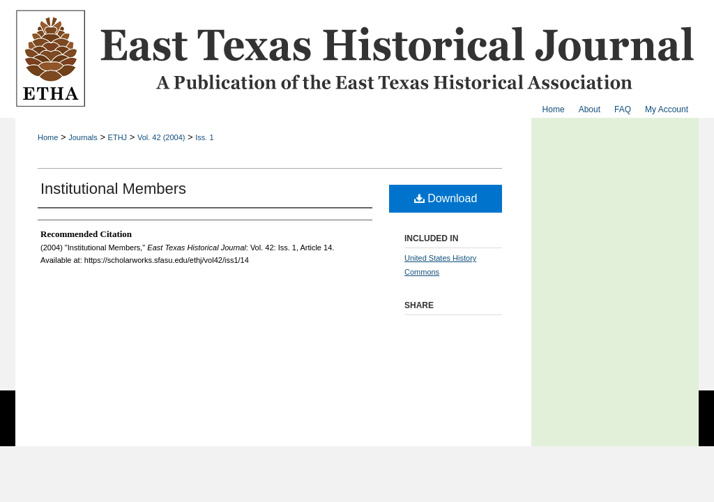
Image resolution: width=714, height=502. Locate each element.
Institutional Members (113, 188)
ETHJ (118, 137)
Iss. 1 (204, 137)
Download (446, 198)
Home (48, 137)
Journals (83, 137)
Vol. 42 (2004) (161, 137)
